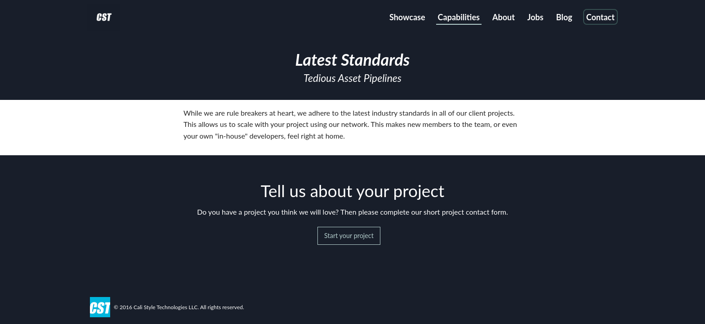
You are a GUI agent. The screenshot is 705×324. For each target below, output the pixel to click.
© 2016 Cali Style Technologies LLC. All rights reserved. (179, 307)
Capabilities (459, 17)
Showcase (407, 17)
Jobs (535, 17)
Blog (564, 17)
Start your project (349, 235)
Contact (600, 17)
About (503, 17)
